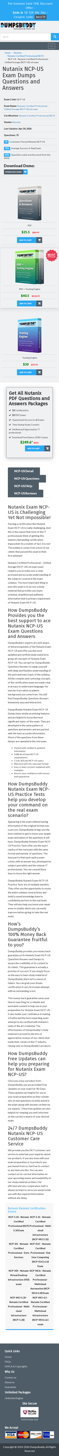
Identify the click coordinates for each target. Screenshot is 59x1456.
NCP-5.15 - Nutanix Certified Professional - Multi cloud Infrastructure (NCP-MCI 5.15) (40, 1228)
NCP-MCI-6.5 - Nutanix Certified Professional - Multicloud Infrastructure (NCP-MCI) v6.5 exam (40, 1311)
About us (9, 1382)
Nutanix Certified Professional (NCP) (26, 56)
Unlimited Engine (14, 1398)
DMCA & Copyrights (16, 1366)
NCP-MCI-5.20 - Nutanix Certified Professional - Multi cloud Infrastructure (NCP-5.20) (18, 1308)
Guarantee (10, 1386)
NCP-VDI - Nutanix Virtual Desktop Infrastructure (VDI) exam (18, 1277)
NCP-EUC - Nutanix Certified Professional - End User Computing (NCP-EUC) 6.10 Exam (40, 1255)
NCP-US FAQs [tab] (23, 486)
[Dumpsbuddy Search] (55, 36)
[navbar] (4, 44)
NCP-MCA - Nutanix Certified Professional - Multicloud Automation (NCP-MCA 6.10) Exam (40, 1281)
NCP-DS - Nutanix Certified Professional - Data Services (18, 1251)
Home (8, 52)
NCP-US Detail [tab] (24, 471)
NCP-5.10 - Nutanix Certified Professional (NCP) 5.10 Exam (18, 1224)
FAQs (8, 1361)
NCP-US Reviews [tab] (25, 493)
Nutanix (18, 52)
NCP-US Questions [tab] (26, 478)
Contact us (10, 1377)
